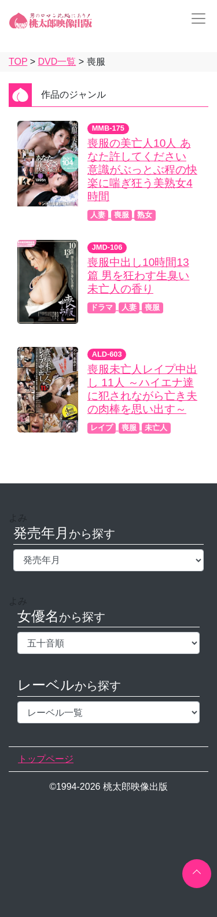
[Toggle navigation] (195, 18)
